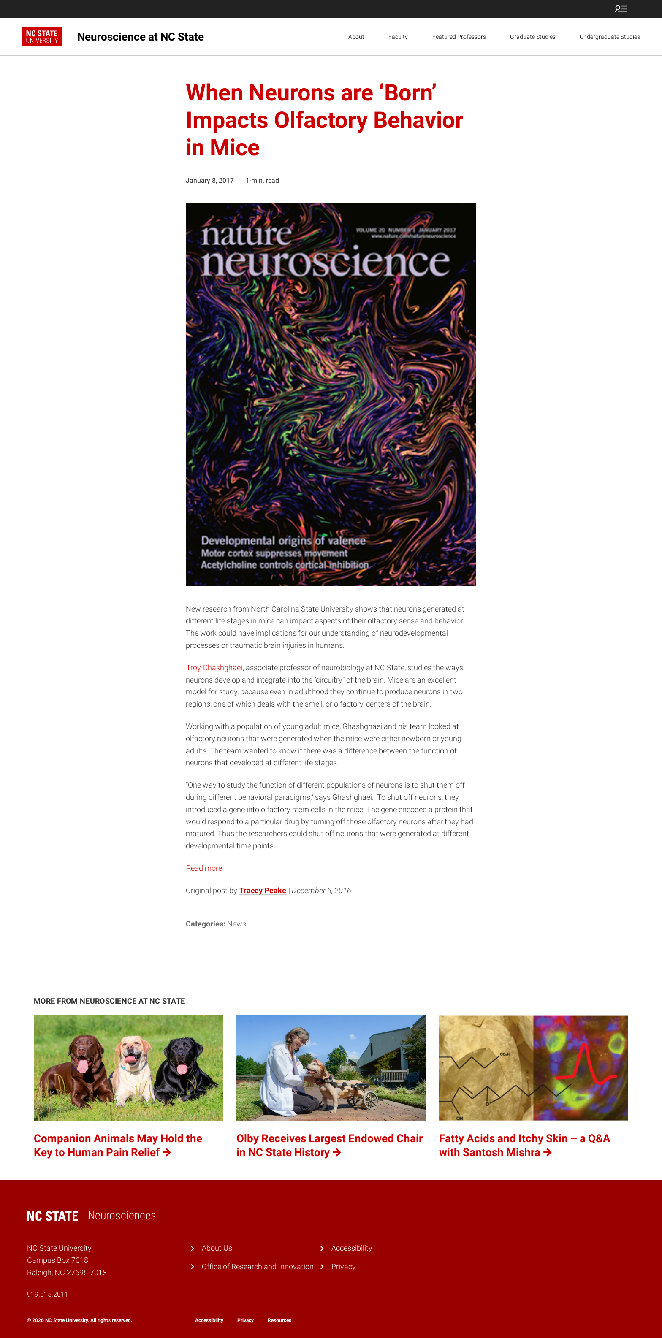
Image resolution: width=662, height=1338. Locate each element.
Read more (204, 868)
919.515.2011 (47, 1294)
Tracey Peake (262, 890)
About (356, 36)
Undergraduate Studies (610, 36)
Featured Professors (459, 36)
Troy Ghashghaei (214, 667)
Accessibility (351, 1247)
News (236, 923)
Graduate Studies (533, 36)
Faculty (398, 36)
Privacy (343, 1266)
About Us (217, 1247)
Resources (279, 1320)
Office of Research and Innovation (258, 1266)
